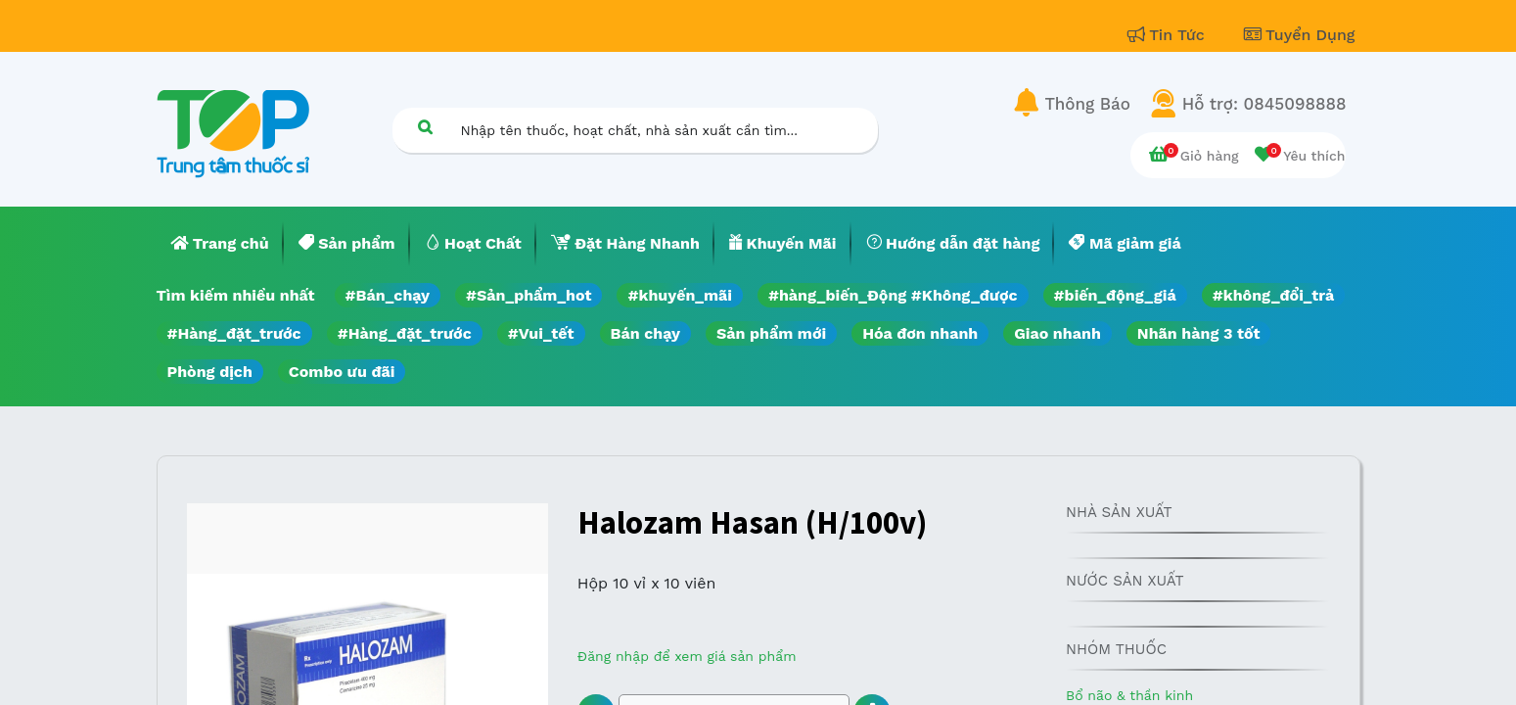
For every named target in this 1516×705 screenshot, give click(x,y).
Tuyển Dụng (1299, 34)
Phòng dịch (210, 371)
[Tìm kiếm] (425, 127)
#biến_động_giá (1115, 295)
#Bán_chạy (388, 295)
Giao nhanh (1057, 333)
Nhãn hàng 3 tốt (1199, 333)
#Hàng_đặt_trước (234, 333)
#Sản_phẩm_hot (528, 295)
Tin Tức (1168, 34)
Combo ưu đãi (342, 371)
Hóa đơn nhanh (920, 333)
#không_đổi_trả (1274, 295)
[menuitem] (220, 243)
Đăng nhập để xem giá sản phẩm (687, 656)
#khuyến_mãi (679, 295)
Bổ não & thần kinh (1129, 695)
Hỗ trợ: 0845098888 (1264, 104)
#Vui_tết (541, 333)
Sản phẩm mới (771, 333)
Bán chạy (645, 333)
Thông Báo (1087, 104)
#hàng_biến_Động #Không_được (893, 295)
